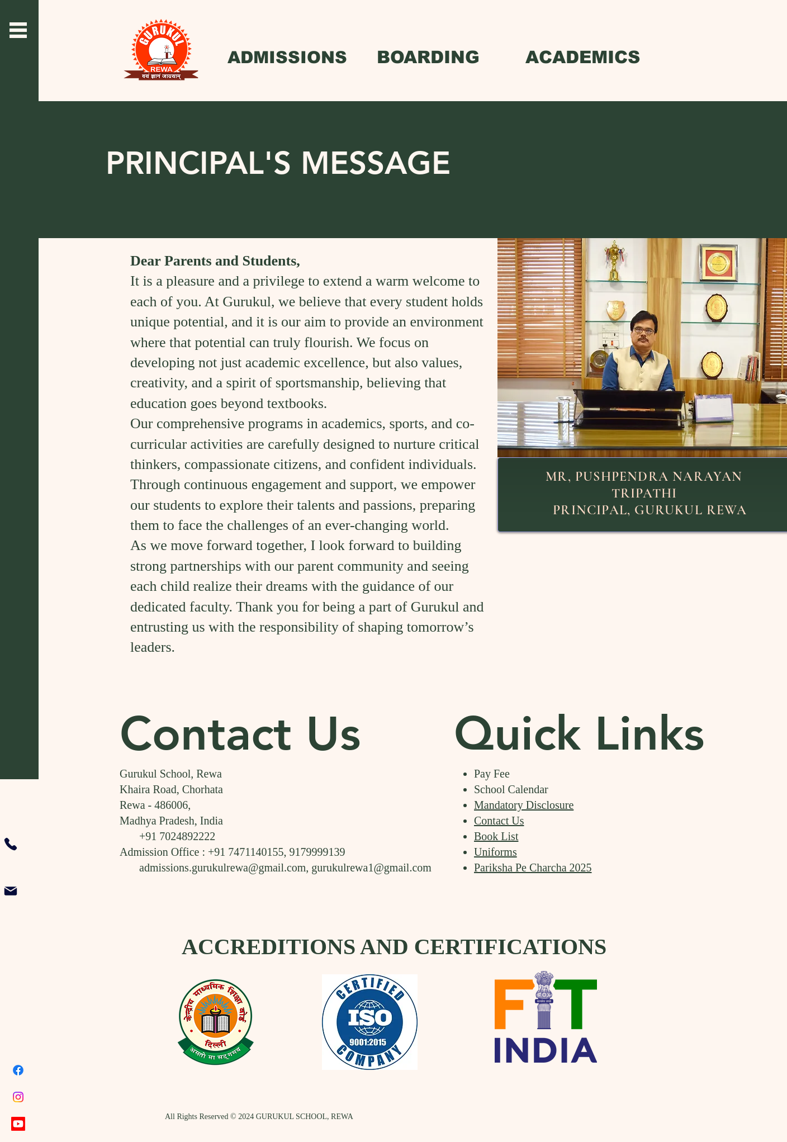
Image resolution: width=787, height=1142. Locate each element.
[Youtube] (18, 1124)
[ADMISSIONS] (287, 57)
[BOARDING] (428, 57)
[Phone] (10, 844)
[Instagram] (18, 1097)
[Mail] (10, 891)
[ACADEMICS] (582, 57)
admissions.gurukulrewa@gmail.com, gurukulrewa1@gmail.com (276, 867)
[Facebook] (18, 1070)
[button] (18, 30)
